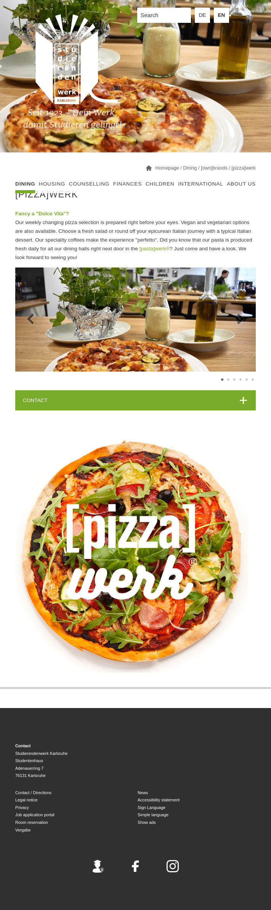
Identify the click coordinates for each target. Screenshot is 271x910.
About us (241, 184)
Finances (127, 184)
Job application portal (35, 814)
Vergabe (23, 830)
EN (221, 15)
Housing (52, 184)
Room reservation (31, 822)
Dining (25, 184)
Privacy (22, 807)
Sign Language (151, 807)
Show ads (147, 822)
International (200, 184)
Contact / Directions (33, 792)
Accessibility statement (159, 800)
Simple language (153, 814)
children (160, 184)
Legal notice (26, 800)
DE (202, 15)
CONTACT (35, 400)
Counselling (89, 184)
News (143, 792)
